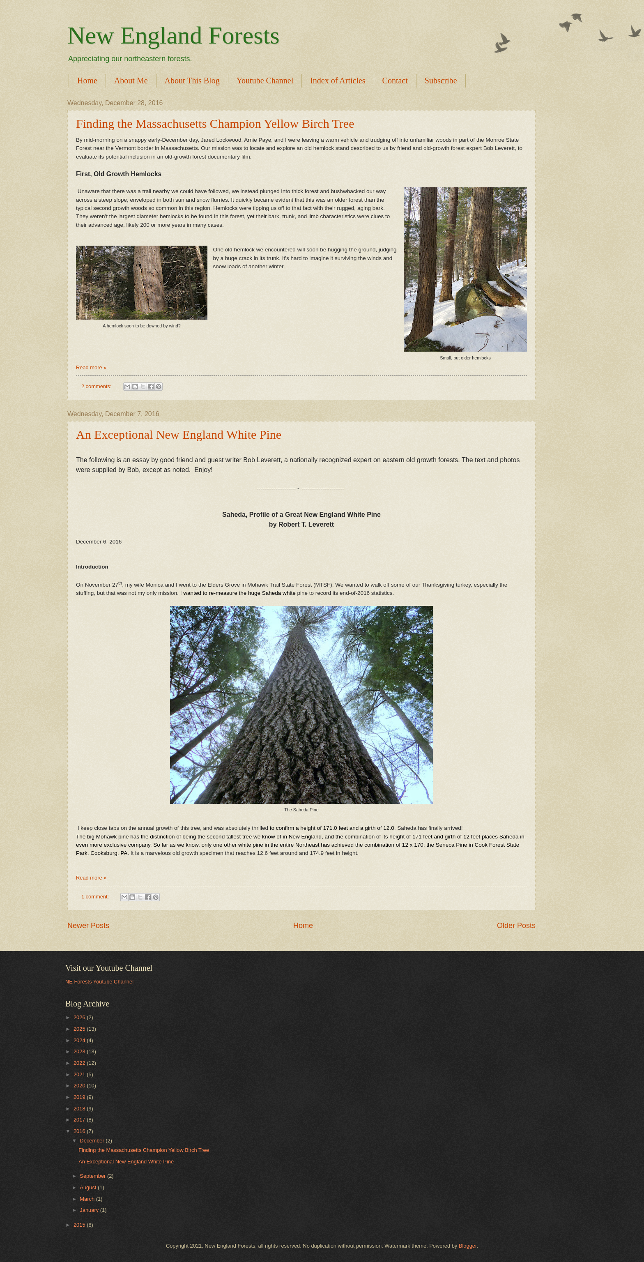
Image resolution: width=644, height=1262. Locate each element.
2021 (80, 1074)
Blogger (468, 1246)
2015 (80, 1225)
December (93, 1141)
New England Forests (173, 35)
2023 (80, 1051)
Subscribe (441, 80)
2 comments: (97, 386)
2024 (80, 1040)
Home (87, 80)
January (90, 1210)
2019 (80, 1097)
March (88, 1199)
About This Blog (192, 80)
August (89, 1187)
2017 (80, 1120)
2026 (80, 1017)
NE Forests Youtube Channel (99, 982)
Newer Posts (88, 925)
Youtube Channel (265, 80)
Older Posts (516, 925)
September (93, 1176)
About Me (131, 80)
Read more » (91, 367)
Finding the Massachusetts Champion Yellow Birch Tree (215, 123)
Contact (395, 80)
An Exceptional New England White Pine (178, 434)
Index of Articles (337, 80)
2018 (80, 1108)
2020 (80, 1085)
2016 (80, 1131)
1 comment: (95, 897)
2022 (80, 1063)
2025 (80, 1029)
